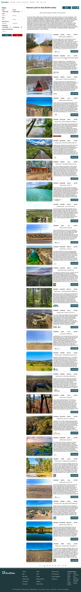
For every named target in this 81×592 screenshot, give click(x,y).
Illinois (68, 577)
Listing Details (74, 51)
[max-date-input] (17, 27)
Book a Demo (39, 584)
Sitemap (38, 581)
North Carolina (76, 575)
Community (32, 2)
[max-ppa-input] (17, 23)
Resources (25, 584)
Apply (7, 35)
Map (23, 574)
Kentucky (69, 581)
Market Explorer (40, 579)
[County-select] (17, 12)
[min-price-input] (7, 19)
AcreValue (29, 17)
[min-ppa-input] (7, 23)
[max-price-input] (17, 19)
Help (41, 2)
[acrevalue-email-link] (3, 576)
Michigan (69, 583)
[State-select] (7, 12)
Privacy (48, 589)
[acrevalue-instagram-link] (11, 576)
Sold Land (19, 2)
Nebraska (75, 573)
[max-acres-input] (17, 16)
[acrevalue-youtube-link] (14, 576)
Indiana (68, 579)
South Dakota (75, 580)
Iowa (68, 580)
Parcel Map (12, 2)
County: (14, 9)
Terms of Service (42, 589)
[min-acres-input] (7, 16)
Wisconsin (75, 583)
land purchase (74, 26)
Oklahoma (75, 577)
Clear (17, 35)
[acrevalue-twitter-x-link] (8, 576)
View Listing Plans (61, 12)
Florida (68, 575)
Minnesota (69, 584)
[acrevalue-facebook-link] (6, 576)
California (69, 573)
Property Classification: (7, 29)
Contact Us (54, 579)
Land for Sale (25, 2)
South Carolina (76, 579)
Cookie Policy (53, 589)
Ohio (74, 576)
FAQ (37, 574)
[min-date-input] (7, 27)
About (37, 571)
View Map (75, 7)
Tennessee (75, 581)
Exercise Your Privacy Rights (63, 589)
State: (3, 9)
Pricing (37, 2)
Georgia (68, 576)
